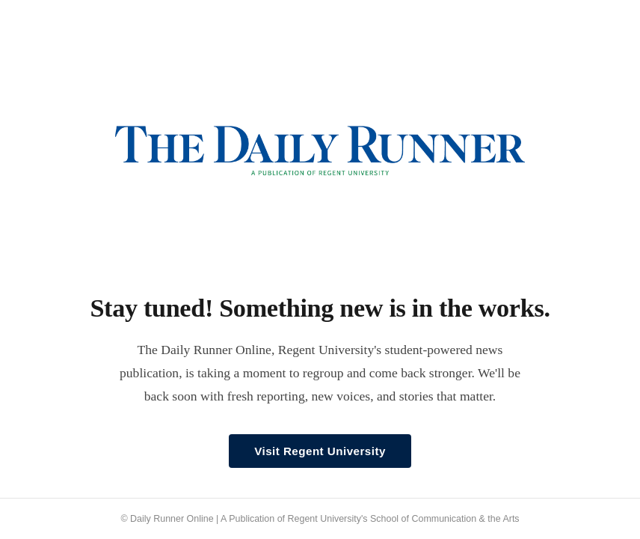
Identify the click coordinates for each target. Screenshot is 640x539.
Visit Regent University (320, 451)
